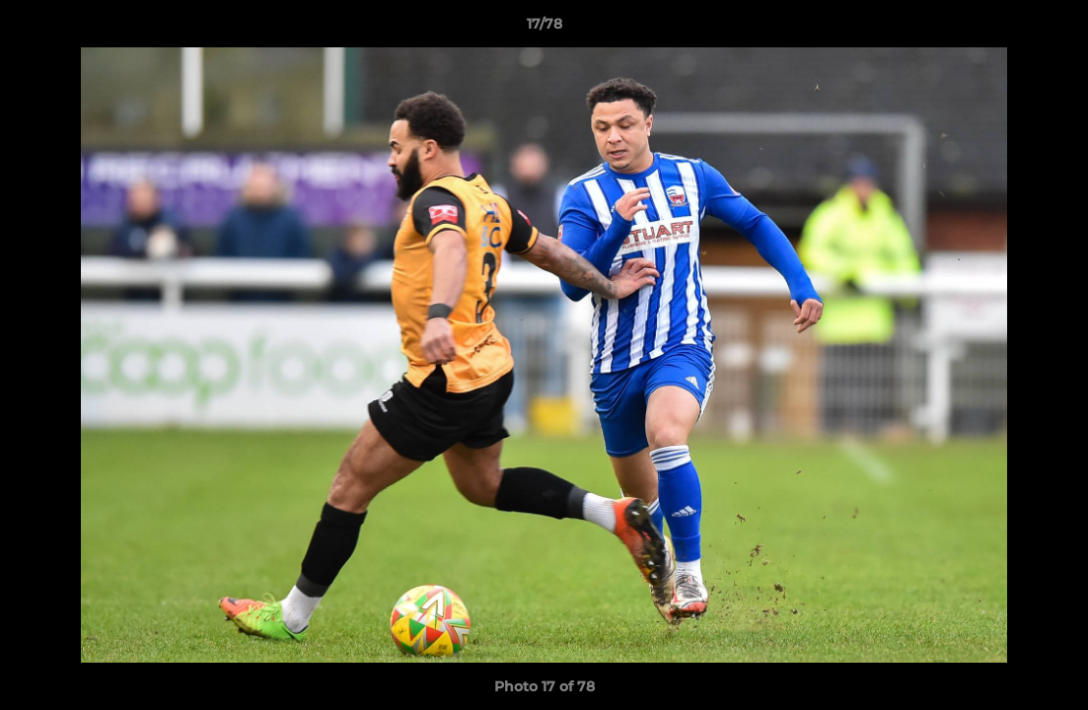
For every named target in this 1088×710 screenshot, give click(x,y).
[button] (1052, 28)
